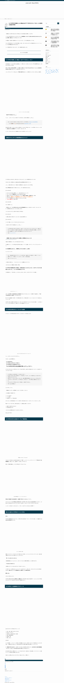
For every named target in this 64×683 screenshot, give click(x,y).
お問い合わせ (7, 678)
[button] (5, 663)
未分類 (47, 64)
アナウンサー (48, 53)
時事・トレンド (49, 62)
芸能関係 (48, 69)
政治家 (47, 60)
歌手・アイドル (49, 66)
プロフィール (7, 681)
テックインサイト (13, 232)
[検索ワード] (52, 23)
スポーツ (48, 54)
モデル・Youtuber (49, 56)
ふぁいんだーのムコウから (32, 3)
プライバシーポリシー (8, 677)
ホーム (6, 676)
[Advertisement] (32, 11)
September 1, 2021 (27, 123)
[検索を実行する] (58, 23)
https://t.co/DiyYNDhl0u (33, 121)
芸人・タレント (7, 28)
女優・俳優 (48, 58)
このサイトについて (8, 680)
